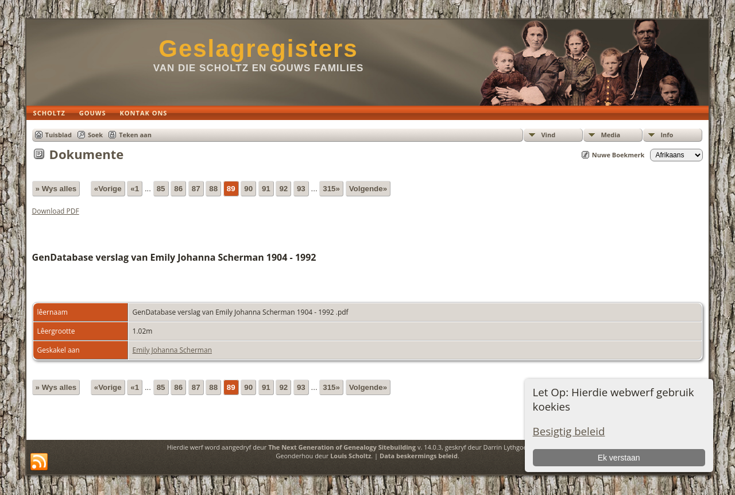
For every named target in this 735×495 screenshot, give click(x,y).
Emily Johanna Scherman (172, 350)
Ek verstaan (619, 457)
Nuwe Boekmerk (618, 154)
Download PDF (55, 211)
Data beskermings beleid (419, 455)
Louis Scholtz (350, 455)
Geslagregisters (258, 48)
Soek (95, 134)
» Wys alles (56, 188)
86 (178, 188)
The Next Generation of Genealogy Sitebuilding (342, 447)
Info (666, 134)
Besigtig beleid (569, 431)
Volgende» (368, 188)
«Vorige (108, 188)
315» (331, 188)
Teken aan (135, 134)
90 (248, 188)
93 (301, 188)
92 (283, 188)
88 (213, 188)
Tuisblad (58, 134)
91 (266, 188)
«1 (134, 188)
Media (610, 134)
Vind (548, 134)
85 (161, 188)
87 (196, 188)
